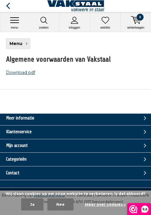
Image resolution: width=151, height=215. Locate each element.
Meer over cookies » (105, 204)
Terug (8, 6)
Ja (32, 204)
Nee (60, 204)
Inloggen (74, 22)
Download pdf (20, 72)
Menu (14, 22)
